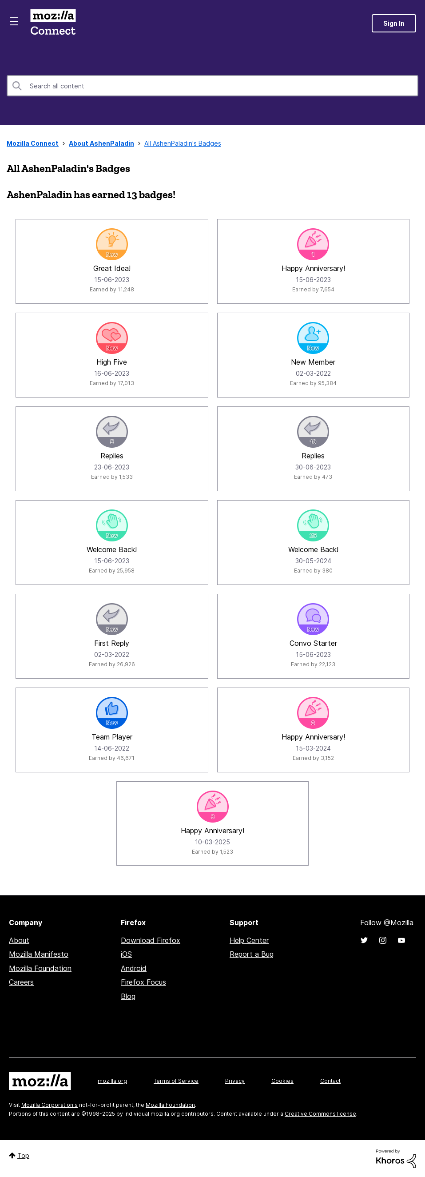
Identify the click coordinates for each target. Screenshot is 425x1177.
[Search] (212, 85)
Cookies (282, 1081)
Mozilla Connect (53, 23)
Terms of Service (176, 1081)
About (19, 940)
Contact (330, 1081)
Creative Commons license (320, 1113)
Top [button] (23, 1155)
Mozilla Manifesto (38, 954)
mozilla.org (112, 1081)
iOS (126, 954)
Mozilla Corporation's (49, 1104)
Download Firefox (150, 940)
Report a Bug (252, 954)
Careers (21, 982)
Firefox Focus (143, 982)
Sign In (394, 23)
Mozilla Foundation (40, 968)
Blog (128, 996)
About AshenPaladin (101, 143)
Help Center (249, 940)
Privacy (235, 1081)
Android (134, 968)
